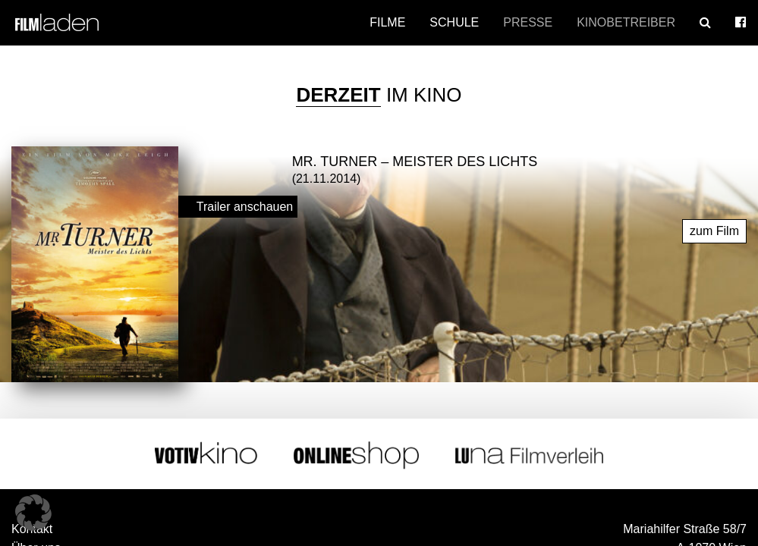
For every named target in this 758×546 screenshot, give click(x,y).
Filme (387, 22)
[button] (33, 512)
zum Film (714, 224)
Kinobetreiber (626, 22)
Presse (527, 22)
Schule (454, 22)
